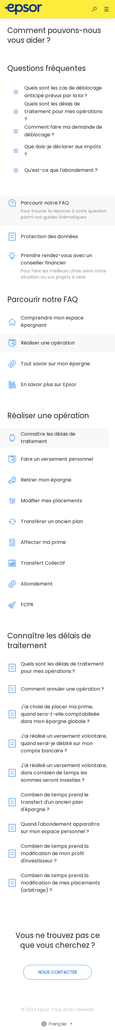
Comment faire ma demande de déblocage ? (58, 131)
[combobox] (57, 1024)
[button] (94, 9)
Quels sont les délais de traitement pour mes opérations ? (58, 111)
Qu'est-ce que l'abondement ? (56, 170)
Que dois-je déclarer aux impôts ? (57, 150)
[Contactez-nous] (57, 972)
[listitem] (57, 210)
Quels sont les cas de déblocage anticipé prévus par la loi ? (58, 91)
